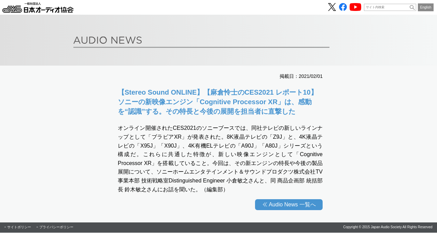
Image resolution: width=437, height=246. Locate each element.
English (426, 7)
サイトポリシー (19, 227)
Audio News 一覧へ (292, 204)
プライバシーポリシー (56, 227)
